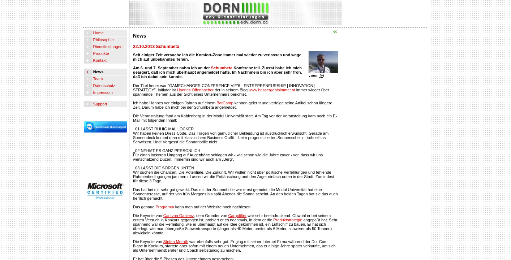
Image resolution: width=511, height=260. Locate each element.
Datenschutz (103, 85)
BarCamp (224, 103)
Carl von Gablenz (178, 215)
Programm (164, 207)
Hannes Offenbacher (195, 90)
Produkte (100, 53)
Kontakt (99, 60)
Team (97, 79)
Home (98, 33)
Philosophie (103, 40)
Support (99, 104)
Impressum (102, 92)
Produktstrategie (287, 220)
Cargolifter (237, 215)
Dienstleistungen (107, 46)
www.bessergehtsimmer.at (272, 90)
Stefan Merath (175, 241)
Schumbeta (221, 68)
